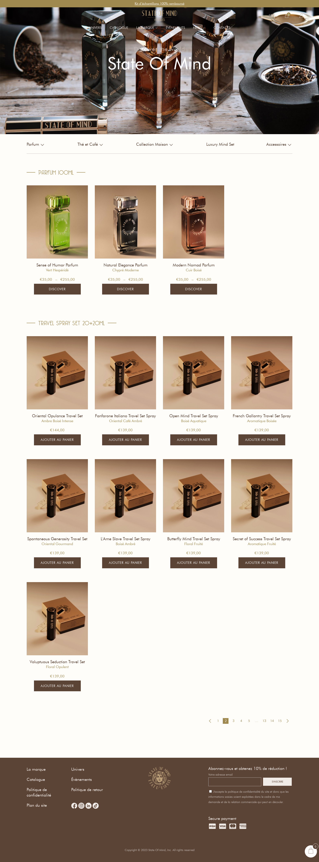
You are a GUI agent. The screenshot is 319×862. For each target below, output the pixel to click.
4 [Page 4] (241, 721)
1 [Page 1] (218, 721)
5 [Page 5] (249, 721)
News (197, 28)
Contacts (221, 28)
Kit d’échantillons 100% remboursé (159, 3)
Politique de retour (87, 789)
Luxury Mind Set (220, 144)
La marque (145, 28)
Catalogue (119, 28)
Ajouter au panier (57, 440)
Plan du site (37, 805)
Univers (95, 28)
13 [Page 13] (264, 721)
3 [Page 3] (233, 721)
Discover (57, 289)
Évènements (175, 28)
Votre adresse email (220, 774)
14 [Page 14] (272, 721)
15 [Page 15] (280, 721)
